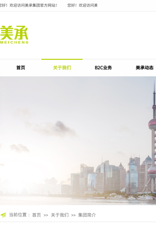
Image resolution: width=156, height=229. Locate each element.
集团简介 (87, 215)
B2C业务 (103, 67)
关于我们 (62, 67)
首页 (20, 67)
